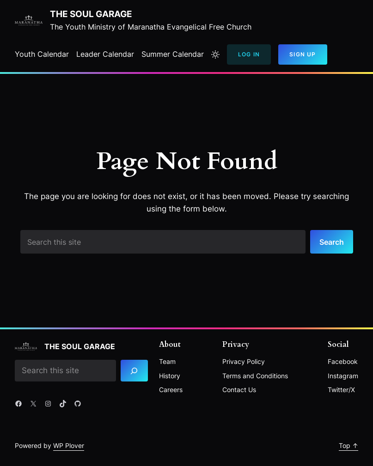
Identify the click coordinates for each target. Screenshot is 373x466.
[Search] (134, 370)
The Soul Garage (91, 14)
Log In (249, 54)
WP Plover (68, 445)
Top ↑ (348, 445)
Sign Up (302, 54)
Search (331, 242)
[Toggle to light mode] (215, 54)
